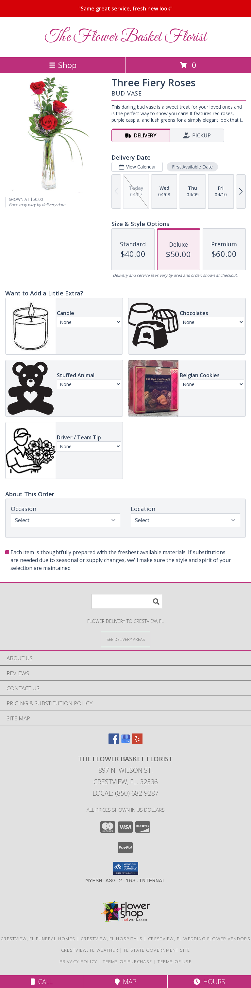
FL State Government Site (157, 950)
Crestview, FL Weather (89, 950)
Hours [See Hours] (209, 981)
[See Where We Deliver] (125, 639)
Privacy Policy (78, 961)
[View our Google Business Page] (125, 742)
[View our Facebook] (114, 742)
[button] (125, 868)
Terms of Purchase (127, 961)
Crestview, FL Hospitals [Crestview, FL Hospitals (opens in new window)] (111, 939)
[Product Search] (127, 601)
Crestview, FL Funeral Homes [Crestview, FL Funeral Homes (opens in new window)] (38, 939)
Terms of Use (175, 961)
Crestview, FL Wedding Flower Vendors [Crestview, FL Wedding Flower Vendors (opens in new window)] (199, 939)
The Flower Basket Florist (126, 37)
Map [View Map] (125, 981)
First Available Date (192, 167)
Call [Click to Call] (42, 981)
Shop (62, 65)
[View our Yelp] (137, 742)
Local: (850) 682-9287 (125, 793)
